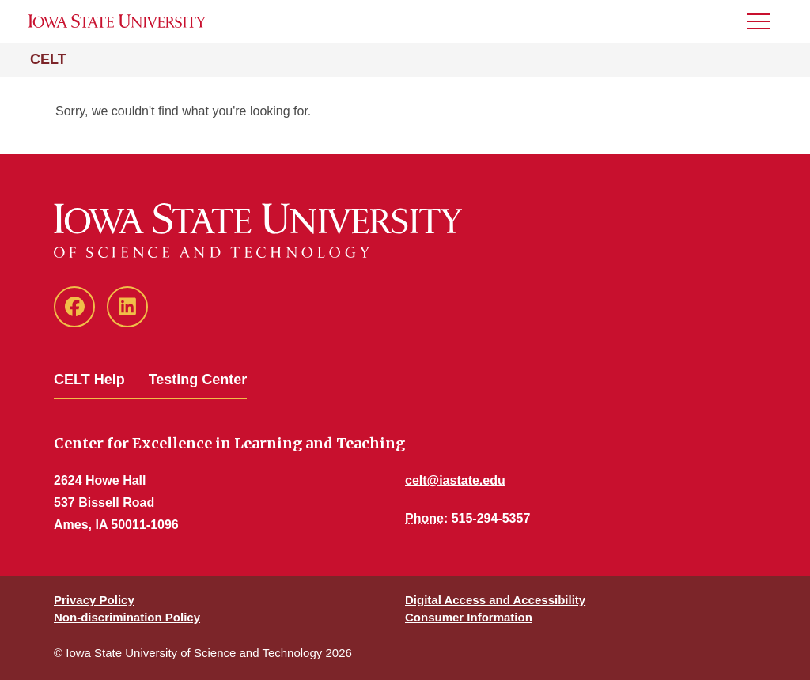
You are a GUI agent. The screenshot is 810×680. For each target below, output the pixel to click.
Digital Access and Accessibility (495, 599)
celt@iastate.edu (455, 480)
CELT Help (89, 379)
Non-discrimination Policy (127, 617)
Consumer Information (468, 617)
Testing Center (198, 379)
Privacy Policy (94, 599)
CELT (48, 59)
